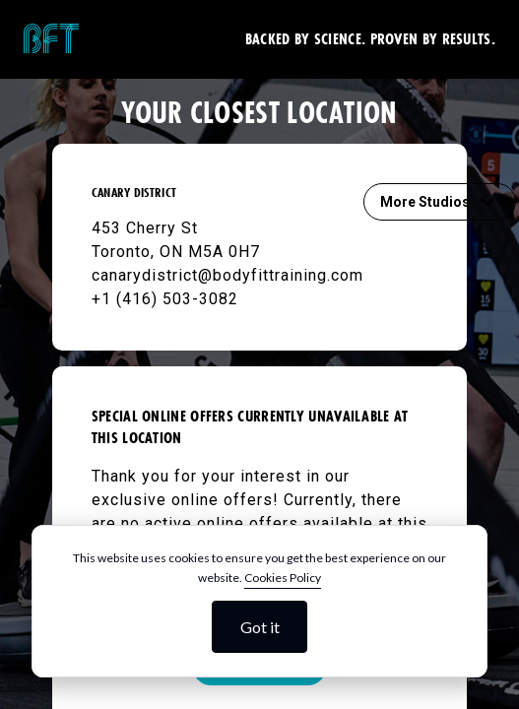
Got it (260, 626)
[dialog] (259, 601)
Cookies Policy (282, 577)
